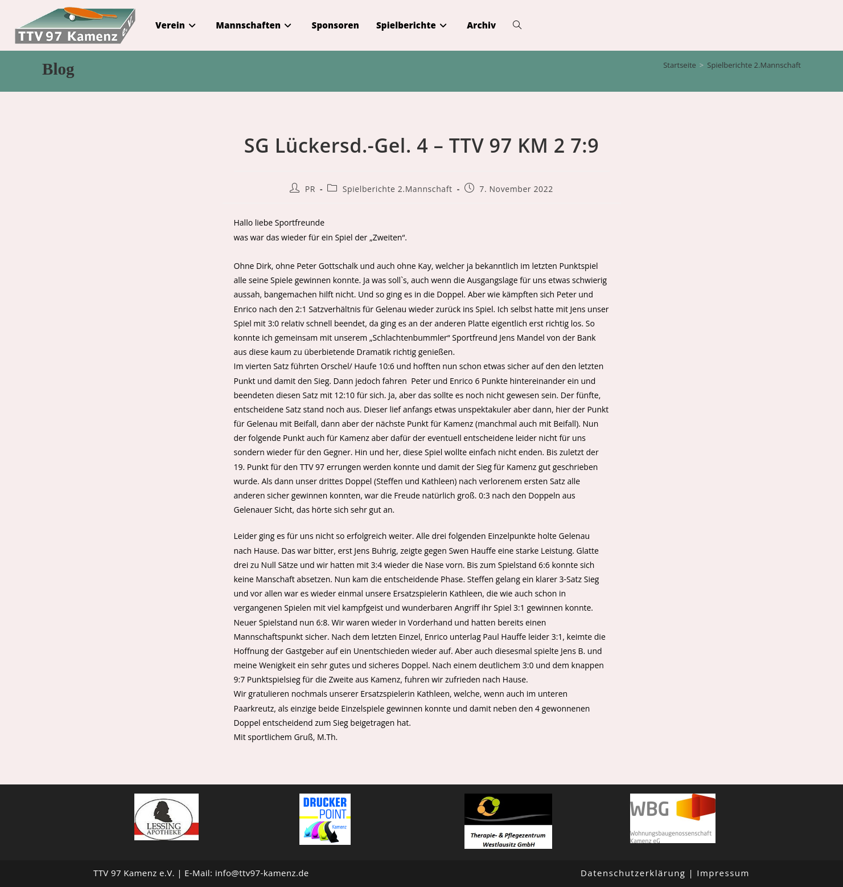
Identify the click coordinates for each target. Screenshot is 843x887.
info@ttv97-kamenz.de (262, 872)
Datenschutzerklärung (633, 872)
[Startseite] (679, 65)
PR (310, 188)
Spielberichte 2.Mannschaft (754, 65)
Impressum (723, 872)
